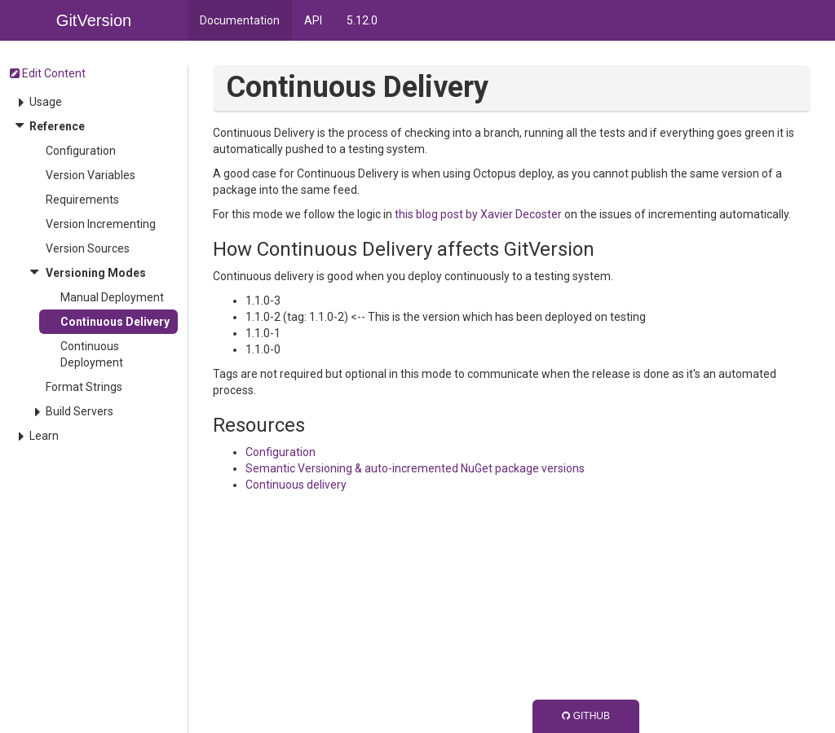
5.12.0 (362, 20)
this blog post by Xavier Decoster (478, 214)
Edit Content (48, 73)
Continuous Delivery (115, 321)
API (313, 20)
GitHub (586, 716)
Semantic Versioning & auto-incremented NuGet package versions (415, 468)
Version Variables (90, 175)
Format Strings (84, 386)
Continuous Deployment (91, 354)
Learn (44, 435)
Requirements (82, 199)
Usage (45, 101)
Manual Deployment (112, 297)
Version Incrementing (101, 223)
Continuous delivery (296, 484)
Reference (57, 126)
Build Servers (79, 411)
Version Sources (88, 248)
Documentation (240, 20)
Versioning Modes (96, 272)
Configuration (81, 150)
